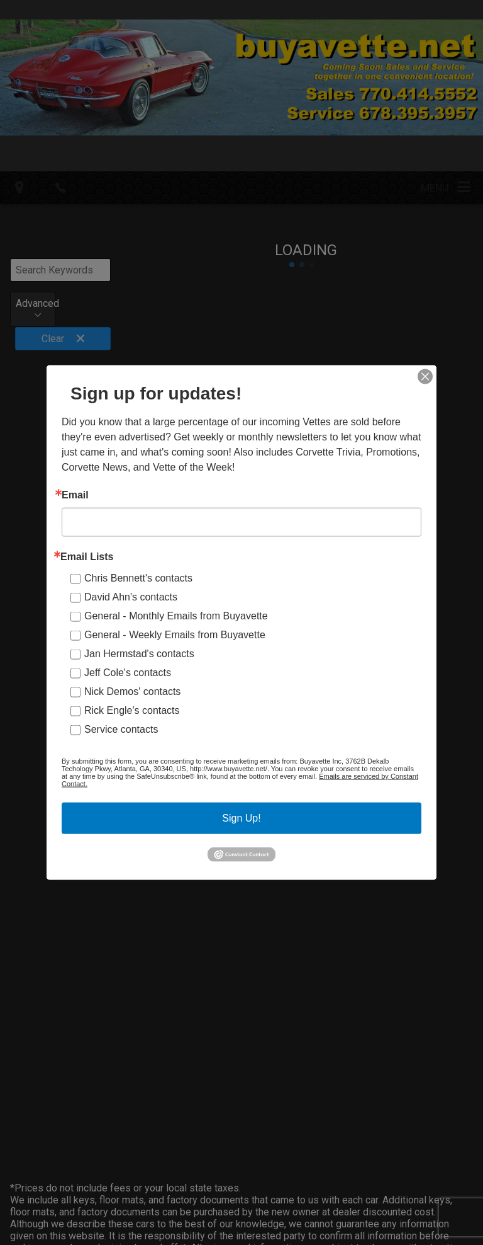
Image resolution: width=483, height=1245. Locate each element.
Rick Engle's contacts (132, 710)
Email (75, 495)
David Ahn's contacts (130, 597)
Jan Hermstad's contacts (139, 653)
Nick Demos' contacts (132, 691)
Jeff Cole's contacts (127, 672)
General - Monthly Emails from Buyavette (176, 616)
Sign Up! (241, 818)
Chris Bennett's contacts (138, 578)
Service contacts (121, 729)
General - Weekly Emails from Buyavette (174, 634)
